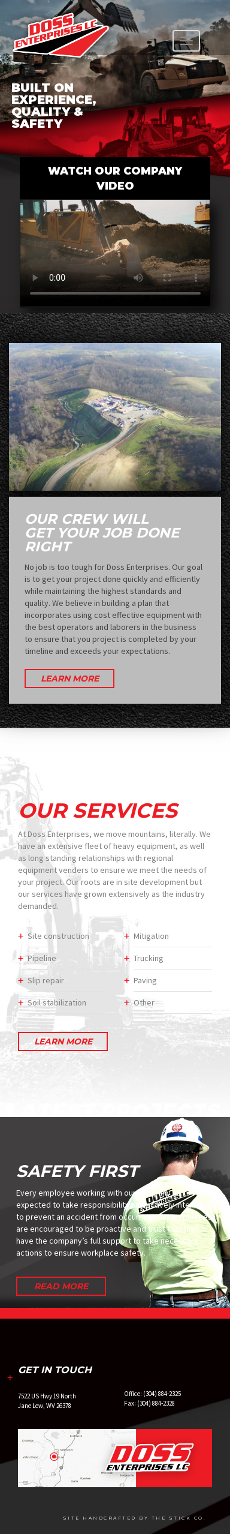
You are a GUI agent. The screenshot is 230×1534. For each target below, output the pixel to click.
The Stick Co (178, 1518)
